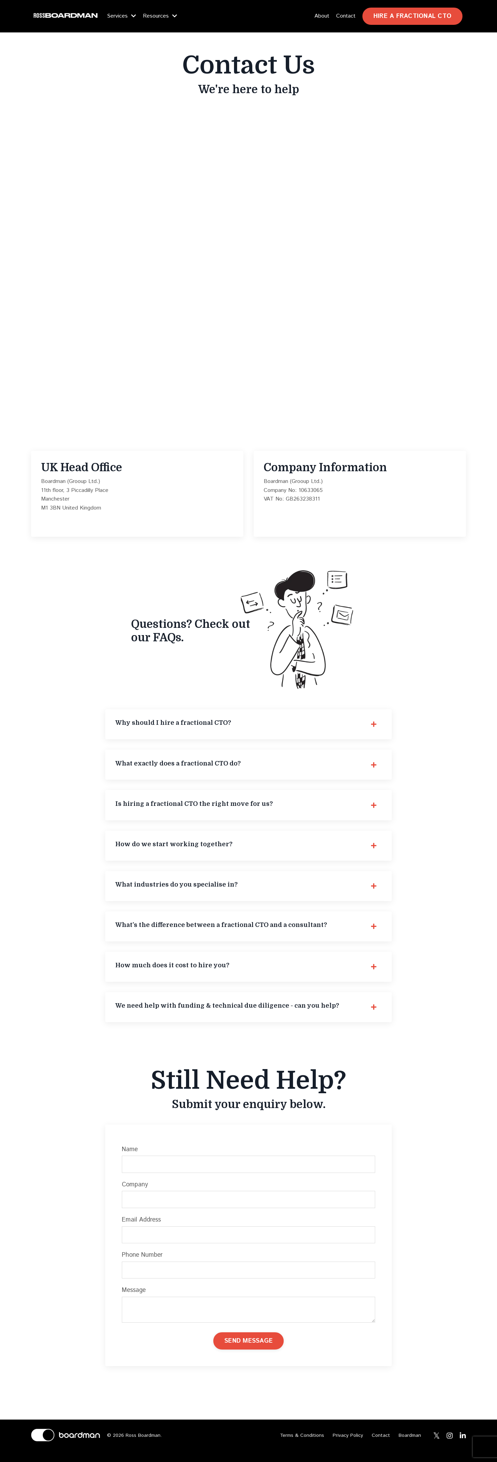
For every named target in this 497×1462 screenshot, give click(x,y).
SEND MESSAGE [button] (248, 1350)
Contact (345, 16)
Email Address (142, 1228)
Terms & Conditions (302, 1446)
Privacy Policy (348, 1446)
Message (134, 1299)
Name (130, 1157)
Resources (160, 16)
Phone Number (143, 1264)
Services (121, 16)
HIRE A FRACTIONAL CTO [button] (412, 16)
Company (136, 1192)
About (321, 16)
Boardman (410, 1446)
